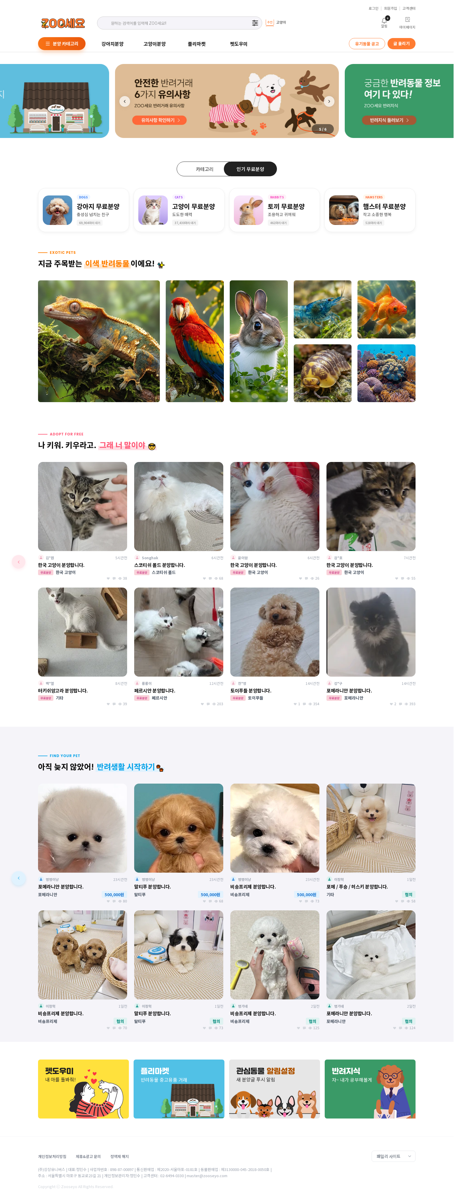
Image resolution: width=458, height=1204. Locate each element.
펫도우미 (239, 43)
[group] (275, 23)
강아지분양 (112, 43)
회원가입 (390, 8)
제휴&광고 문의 (88, 1156)
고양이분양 (155, 43)
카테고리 (205, 168)
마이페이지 (407, 23)
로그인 (373, 8)
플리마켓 (197, 43)
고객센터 (409, 8)
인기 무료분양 (250, 168)
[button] (329, 101)
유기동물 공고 (367, 44)
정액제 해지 (119, 1156)
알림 (384, 22)
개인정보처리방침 (52, 1156)
